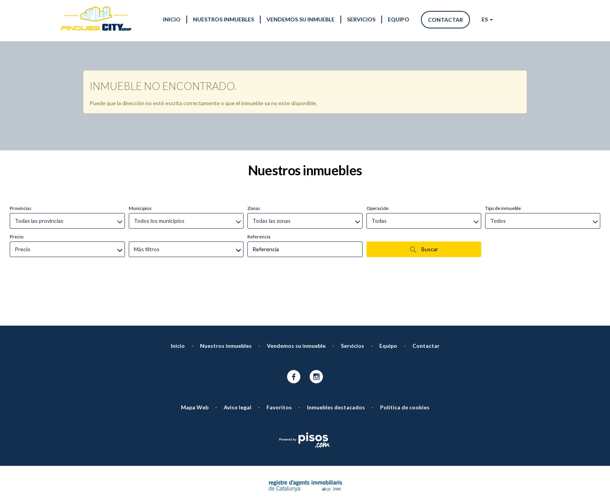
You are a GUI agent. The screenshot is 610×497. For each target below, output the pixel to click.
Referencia (258, 195)
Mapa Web (195, 366)
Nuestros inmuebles (223, 19)
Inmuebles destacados (336, 366)
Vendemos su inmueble (300, 19)
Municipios (140, 167)
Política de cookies (404, 366)
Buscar (424, 207)
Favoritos (279, 366)
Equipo (398, 19)
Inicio (172, 19)
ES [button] (487, 19)
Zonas (253, 167)
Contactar (445, 19)
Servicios (361, 19)
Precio (16, 195)
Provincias (21, 167)
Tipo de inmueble (503, 167)
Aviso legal (237, 366)
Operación (377, 167)
